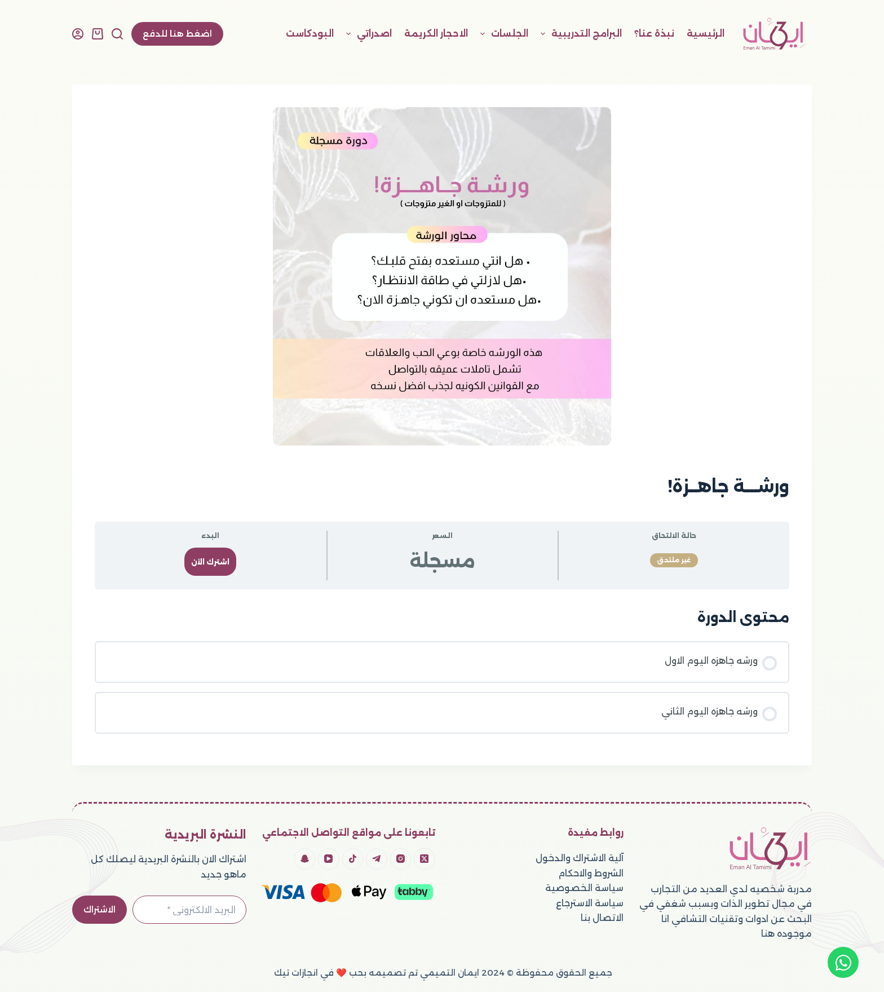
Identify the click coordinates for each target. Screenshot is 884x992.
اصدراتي (367, 34)
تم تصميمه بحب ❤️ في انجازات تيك (345, 972)
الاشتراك (99, 909)
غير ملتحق (674, 560)
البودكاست (310, 33)
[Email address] (189, 910)
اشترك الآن (210, 562)
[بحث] (117, 33)
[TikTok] (353, 859)
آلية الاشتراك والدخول (580, 858)
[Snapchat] (305, 859)
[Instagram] (401, 859)
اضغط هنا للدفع (177, 33)
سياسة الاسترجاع (590, 903)
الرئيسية (705, 33)
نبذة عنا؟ (654, 33)
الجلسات (502, 34)
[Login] (77, 33)
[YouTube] (328, 859)
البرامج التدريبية (579, 34)
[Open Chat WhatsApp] (843, 962)
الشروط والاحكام (591, 873)
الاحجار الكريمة (436, 33)
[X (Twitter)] (424, 859)
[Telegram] (376, 859)
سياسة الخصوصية (584, 888)
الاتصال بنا (602, 917)
